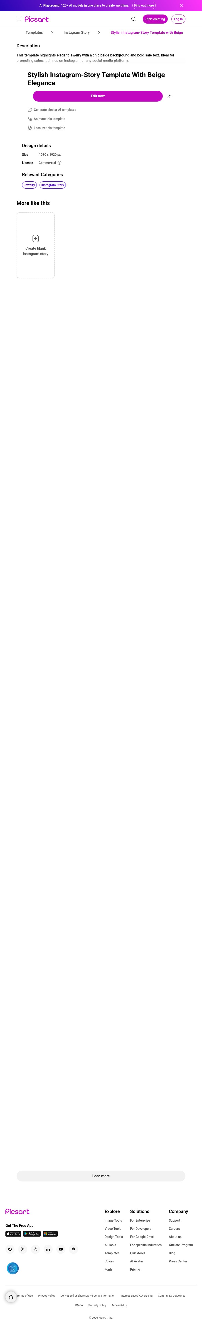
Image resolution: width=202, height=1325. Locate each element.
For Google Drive (142, 1237)
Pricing (135, 1269)
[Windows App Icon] (50, 1235)
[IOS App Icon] (13, 1235)
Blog (172, 1253)
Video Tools (113, 1228)
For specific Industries (146, 1245)
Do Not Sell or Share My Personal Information (87, 1295)
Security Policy (97, 1305)
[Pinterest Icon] (73, 1249)
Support (174, 1220)
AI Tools (110, 1245)
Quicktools (137, 1253)
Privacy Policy (46, 1295)
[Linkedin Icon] (48, 1249)
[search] (133, 19)
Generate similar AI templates (55, 110)
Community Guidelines (171, 1295)
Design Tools (114, 1237)
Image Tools (113, 1220)
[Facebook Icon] (10, 1249)
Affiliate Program (181, 1245)
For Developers (140, 1228)
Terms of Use (25, 1295)
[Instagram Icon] (35, 1249)
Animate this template (49, 119)
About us (175, 1237)
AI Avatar (136, 1261)
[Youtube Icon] (60, 1249)
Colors (109, 1261)
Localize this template (49, 128)
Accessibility (119, 1305)
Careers (174, 1228)
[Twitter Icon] (22, 1249)
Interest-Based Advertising (137, 1295)
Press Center (178, 1261)
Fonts (109, 1269)
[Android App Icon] (32, 1235)
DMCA (79, 1305)
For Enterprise (140, 1220)
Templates (112, 1253)
